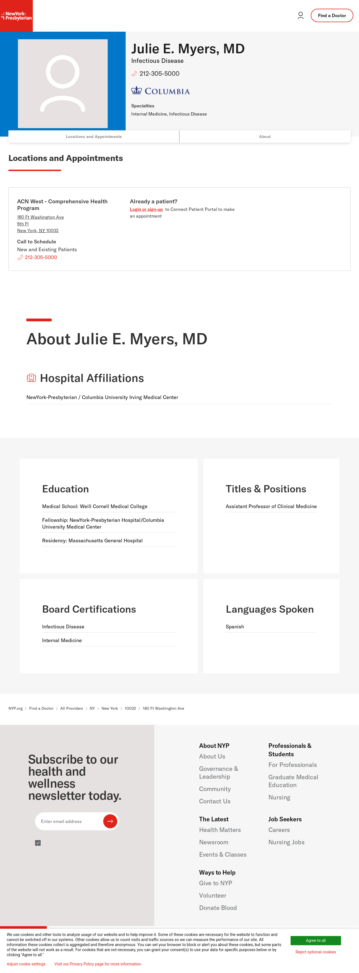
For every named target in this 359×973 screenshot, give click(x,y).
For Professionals (292, 765)
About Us (212, 756)
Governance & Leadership (218, 772)
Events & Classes (222, 854)
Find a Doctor (332, 15)
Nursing (279, 797)
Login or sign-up (146, 209)
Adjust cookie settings (26, 964)
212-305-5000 (160, 73)
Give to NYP (215, 883)
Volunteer (212, 895)
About (265, 136)
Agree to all (316, 940)
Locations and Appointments (94, 136)
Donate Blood (218, 908)
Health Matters (220, 830)
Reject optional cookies (316, 952)
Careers (279, 830)
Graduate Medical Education (293, 781)
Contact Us (214, 801)
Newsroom (213, 842)
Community (215, 789)
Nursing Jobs (286, 842)
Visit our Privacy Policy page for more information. (98, 964)
